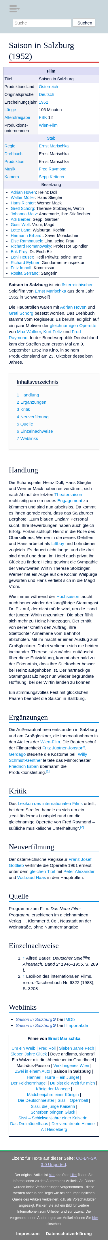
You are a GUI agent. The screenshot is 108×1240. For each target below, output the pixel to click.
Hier (74, 1175)
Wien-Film (48, 125)
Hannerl (34, 1077)
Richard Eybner (25, 262)
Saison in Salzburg (72, 1071)
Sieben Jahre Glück (28, 1054)
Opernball (79, 1100)
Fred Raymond (53, 169)
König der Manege (53, 1089)
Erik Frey (19, 251)
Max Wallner (29, 331)
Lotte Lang (20, 230)
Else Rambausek (26, 241)
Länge (10, 109)
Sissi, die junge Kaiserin (53, 1106)
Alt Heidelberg (54, 1129)
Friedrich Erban (24, 766)
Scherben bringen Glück (53, 1112)
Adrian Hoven (23, 192)
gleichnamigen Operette (73, 325)
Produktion (14, 161)
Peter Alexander (78, 871)
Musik (10, 169)
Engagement (69, 500)
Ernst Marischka (54, 146)
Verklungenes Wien (71, 1065)
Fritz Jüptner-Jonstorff (63, 747)
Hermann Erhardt (27, 235)
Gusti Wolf (20, 224)
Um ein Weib (23, 1048)
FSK (43, 117)
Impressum (27, 1233)
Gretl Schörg (22, 208)
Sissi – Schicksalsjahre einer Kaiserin (52, 1118)
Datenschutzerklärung (69, 1233)
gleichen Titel (42, 871)
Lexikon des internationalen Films (50, 803)
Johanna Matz (24, 214)
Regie (10, 146)
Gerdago (17, 754)
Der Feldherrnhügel (28, 1083)
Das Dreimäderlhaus (29, 1123)
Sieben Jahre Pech (76, 1048)
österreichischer (77, 284)
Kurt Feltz (52, 331)
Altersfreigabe (17, 117)
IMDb (69, 1019)
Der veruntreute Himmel (74, 1123)
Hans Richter (23, 203)
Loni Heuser (22, 257)
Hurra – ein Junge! (62, 1077)
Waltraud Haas (31, 877)
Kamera (12, 176)
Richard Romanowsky (31, 246)
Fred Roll (47, 1048)
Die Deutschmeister (36, 1100)
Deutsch (46, 94)
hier (52, 1175)
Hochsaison (67, 596)
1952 (43, 102)
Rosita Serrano (24, 273)
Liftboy (57, 543)
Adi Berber (20, 219)
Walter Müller (23, 197)
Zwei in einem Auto (32, 1071)
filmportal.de (76, 1025)
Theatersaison (68, 494)
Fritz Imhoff (21, 267)
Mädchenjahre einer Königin (53, 1094)
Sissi (62, 1100)
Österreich (48, 86)
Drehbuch (14, 153)
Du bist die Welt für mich (72, 1083)
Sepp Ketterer (52, 176)
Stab (51, 138)
